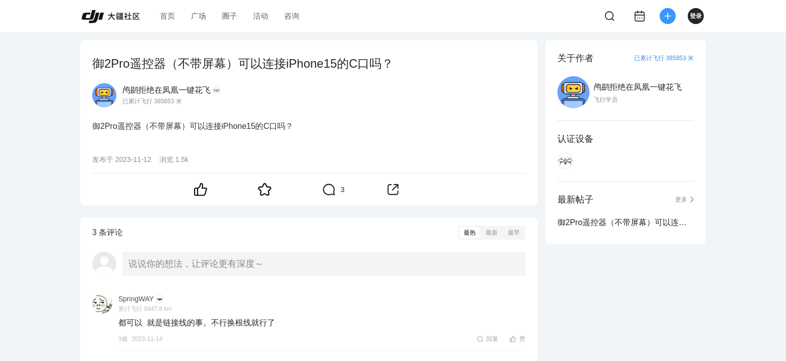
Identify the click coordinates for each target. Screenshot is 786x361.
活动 (260, 16)
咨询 (291, 16)
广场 (198, 16)
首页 (167, 16)
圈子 (229, 16)
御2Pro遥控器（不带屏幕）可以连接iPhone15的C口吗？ (625, 222)
